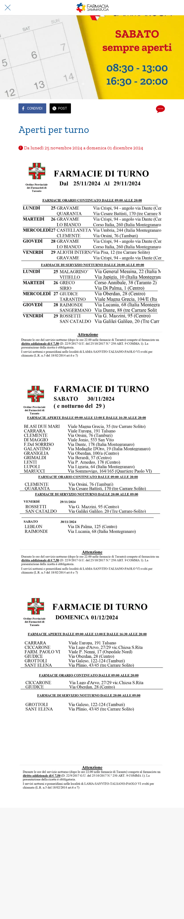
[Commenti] (160, 109)
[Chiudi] (8, 8)
